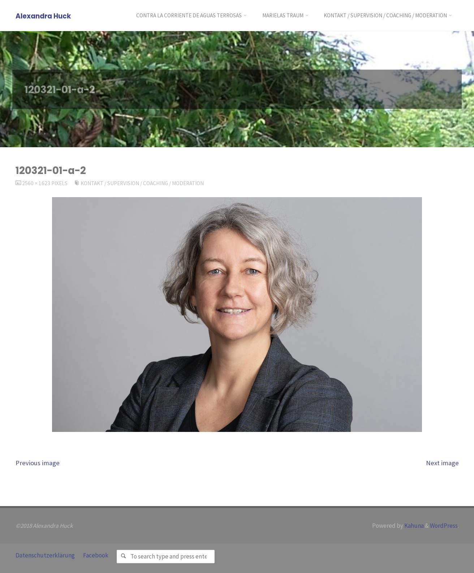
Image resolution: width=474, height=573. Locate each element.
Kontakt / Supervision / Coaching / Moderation (142, 183)
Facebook (95, 555)
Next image (442, 463)
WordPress (444, 526)
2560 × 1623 (36, 183)
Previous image (38, 463)
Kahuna (413, 526)
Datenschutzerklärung (45, 555)
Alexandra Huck (43, 16)
